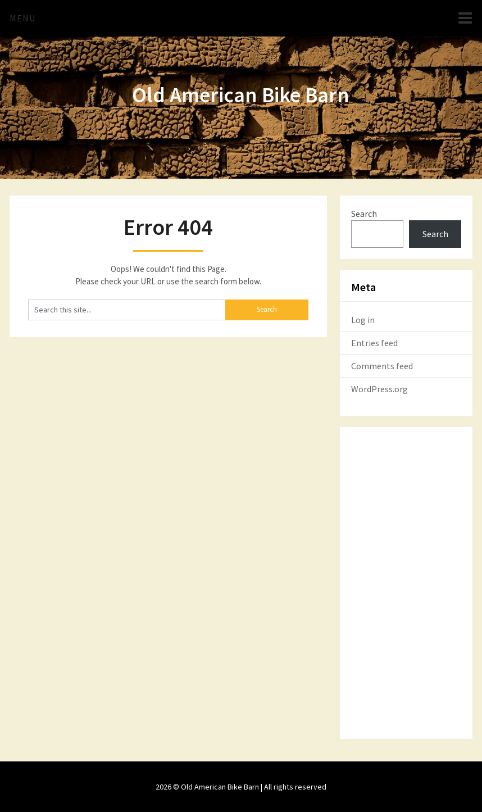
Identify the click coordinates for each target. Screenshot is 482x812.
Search (364, 213)
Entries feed (374, 342)
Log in (363, 319)
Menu (22, 18)
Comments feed (382, 365)
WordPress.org (379, 388)
